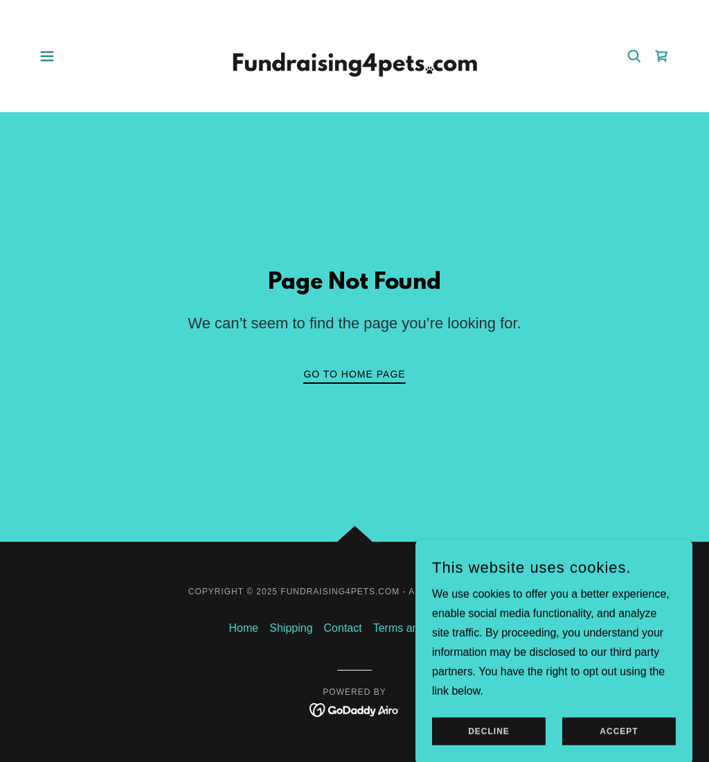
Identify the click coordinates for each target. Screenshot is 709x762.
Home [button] (244, 628)
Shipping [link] (290, 628)
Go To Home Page (354, 374)
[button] (47, 56)
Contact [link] (343, 628)
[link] (354, 55)
